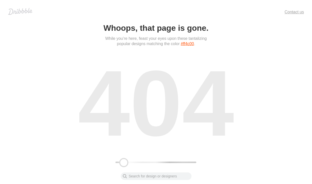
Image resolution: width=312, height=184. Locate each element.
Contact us (294, 12)
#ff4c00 (187, 44)
